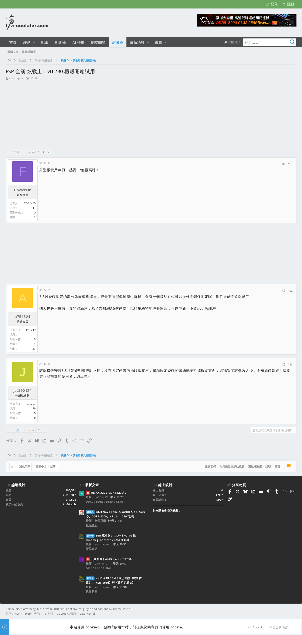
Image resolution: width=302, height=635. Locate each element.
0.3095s (62, 613)
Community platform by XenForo (44, 609)
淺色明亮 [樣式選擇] (24, 466)
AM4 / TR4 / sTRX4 (99, 568)
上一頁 (15, 152)
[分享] (283, 164)
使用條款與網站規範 (232, 466)
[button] (34, 42)
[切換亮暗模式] (232, 42)
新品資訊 (91, 525)
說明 (268, 466)
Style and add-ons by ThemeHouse (107, 609)
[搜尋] (269, 42)
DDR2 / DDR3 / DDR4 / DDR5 (105, 501)
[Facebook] (294, 611)
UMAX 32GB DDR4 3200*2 (106, 493)
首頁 (277, 466)
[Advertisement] (150, 112)
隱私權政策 (255, 466)
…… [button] (31, 151)
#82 (290, 290)
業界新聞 (91, 591)
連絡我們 (210, 466)
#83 (290, 364)
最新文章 (92, 485)
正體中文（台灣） (47, 466)
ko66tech (69, 504)
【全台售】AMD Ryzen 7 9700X (109, 559)
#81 (290, 164)
